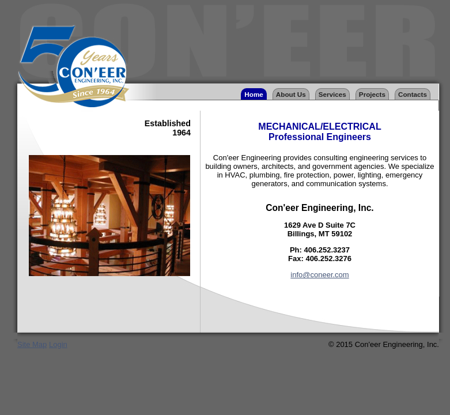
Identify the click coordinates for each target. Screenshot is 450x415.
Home (253, 94)
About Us (291, 94)
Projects (372, 94)
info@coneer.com (319, 274)
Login (58, 344)
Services (332, 94)
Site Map (32, 344)
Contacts (412, 94)
